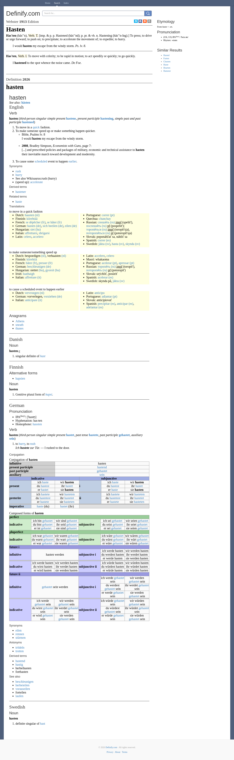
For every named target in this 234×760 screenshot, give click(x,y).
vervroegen (32, 293)
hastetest (45, 498)
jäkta (101, 244)
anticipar (122, 303)
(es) (108, 240)
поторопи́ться (95, 233)
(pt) (112, 215)
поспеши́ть (93, 226)
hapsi (48, 394)
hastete (93, 435)
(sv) (107, 244)
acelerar (107, 263)
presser (43, 263)
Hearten (166, 68)
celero (27, 236)
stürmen (20, 637)
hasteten (69, 494)
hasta (115, 244)
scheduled (41, 161)
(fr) (43, 222)
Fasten (166, 58)
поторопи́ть (94, 270)
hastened (28, 122)
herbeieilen (22, 685)
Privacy (110, 752)
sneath (19, 324)
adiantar (107, 296)
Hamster (167, 71)
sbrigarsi (44, 233)
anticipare (31, 300)
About (117, 752)
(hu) (38, 229)
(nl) (37, 215)
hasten (31, 226)
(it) (39, 277)
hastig (19, 664)
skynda (129, 244)
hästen (25, 102)
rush (18, 171)
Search (57, 3)
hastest (45, 486)
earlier (72, 161)
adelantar (92, 307)
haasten (29, 215)
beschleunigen (36, 266)
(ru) (112, 222)
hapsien (20, 378)
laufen (19, 696)
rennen (19, 634)
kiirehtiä (32, 259)
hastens (71, 118)
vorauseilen (22, 689)
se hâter (52, 222)
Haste (165, 65)
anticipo (100, 293)
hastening (106, 118)
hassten (37, 424)
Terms (124, 752)
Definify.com (111, 747)
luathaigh (28, 273)
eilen (68, 226)
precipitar (104, 303)
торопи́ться (93, 229)
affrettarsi (31, 233)
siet (32, 229)
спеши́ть (103, 222)
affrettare (31, 277)
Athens (19, 321)
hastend (102, 467)
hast (42, 356)
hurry (18, 175)
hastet (70, 435)
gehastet (124, 435)
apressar (124, 263)
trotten (19, 651)
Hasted (166, 55)
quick (36, 127)
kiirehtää (32, 218)
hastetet (69, 498)
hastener (20, 191)
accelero (38, 236)
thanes (19, 328)
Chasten (166, 61)
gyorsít (49, 270)
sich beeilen (50, 226)
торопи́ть (104, 266)
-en (170, 27)
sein (11, 438)
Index (66, 3)
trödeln (19, 647)
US (169, 37)
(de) (38, 226)
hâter (29, 263)
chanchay (105, 218)
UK (165, 37)
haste (18, 201)
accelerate (36, 182)
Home (47, 3)
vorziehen (50, 296)
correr (105, 215)
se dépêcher (33, 222)
